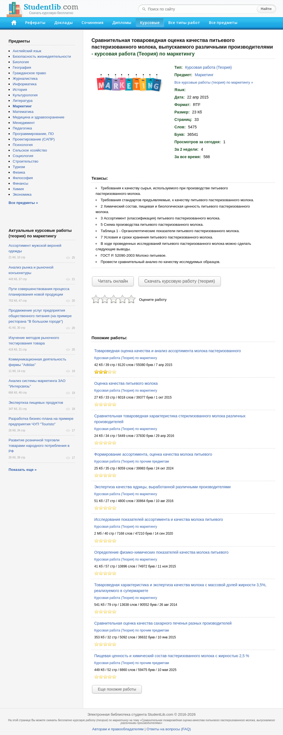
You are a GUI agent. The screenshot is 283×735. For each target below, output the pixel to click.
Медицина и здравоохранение (38, 117)
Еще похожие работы (117, 689)
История (20, 89)
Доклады (63, 22)
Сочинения (92, 22)
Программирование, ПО (33, 134)
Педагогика (22, 128)
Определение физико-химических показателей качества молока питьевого (161, 552)
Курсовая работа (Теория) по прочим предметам (131, 461)
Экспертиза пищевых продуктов (36, 402)
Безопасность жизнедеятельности (42, 56)
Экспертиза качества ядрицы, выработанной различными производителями (162, 487)
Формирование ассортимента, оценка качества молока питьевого (153, 454)
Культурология (25, 95)
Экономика (22, 194)
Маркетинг (204, 75)
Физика (19, 172)
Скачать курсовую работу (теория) (179, 281)
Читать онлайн (113, 281)
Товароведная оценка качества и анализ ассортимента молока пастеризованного (167, 351)
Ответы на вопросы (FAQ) (168, 729)
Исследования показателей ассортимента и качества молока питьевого (158, 519)
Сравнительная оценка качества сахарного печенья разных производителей (163, 623)
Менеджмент (24, 123)
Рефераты (35, 22)
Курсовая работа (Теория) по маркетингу (125, 358)
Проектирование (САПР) (34, 139)
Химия (18, 189)
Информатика (24, 84)
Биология (21, 62)
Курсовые (149, 22)
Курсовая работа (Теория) (208, 67)
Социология (23, 156)
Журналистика (25, 78)
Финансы (20, 183)
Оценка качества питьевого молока (126, 383)
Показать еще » (22, 470)
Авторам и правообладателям (118, 729)
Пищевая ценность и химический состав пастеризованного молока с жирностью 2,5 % (171, 656)
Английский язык (27, 51)
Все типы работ (184, 22)
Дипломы (121, 22)
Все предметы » (23, 203)
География (22, 67)
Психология (23, 145)
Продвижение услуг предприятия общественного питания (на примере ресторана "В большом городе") (40, 315)
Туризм (19, 167)
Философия (23, 178)
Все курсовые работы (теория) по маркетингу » (213, 82)
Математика (23, 112)
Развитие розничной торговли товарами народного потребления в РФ (39, 445)
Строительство (25, 161)
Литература (23, 101)
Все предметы (223, 22)
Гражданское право (29, 73)
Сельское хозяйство (30, 150)
